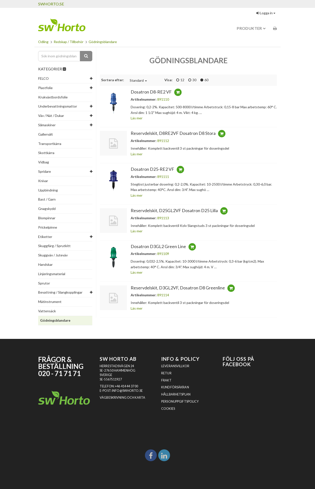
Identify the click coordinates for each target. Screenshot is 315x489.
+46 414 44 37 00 (126, 386)
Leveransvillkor (175, 366)
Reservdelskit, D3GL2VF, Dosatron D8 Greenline (178, 287)
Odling (43, 42)
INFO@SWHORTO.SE (127, 391)
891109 (163, 254)
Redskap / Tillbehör (68, 42)
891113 (163, 218)
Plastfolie (45, 88)
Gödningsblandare (103, 42)
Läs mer (136, 118)
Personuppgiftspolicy (180, 401)
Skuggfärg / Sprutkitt (54, 246)
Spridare (44, 171)
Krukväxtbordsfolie (53, 97)
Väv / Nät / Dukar (51, 115)
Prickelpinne (47, 227)
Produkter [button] (251, 28)
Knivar (43, 181)
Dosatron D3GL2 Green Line (158, 246)
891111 (163, 176)
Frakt (166, 380)
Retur (166, 373)
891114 (163, 295)
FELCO (43, 78)
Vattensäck (47, 311)
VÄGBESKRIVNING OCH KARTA (122, 397)
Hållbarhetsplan (175, 394)
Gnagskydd (47, 208)
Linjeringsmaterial (51, 274)
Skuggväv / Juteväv (53, 255)
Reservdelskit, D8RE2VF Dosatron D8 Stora (173, 133)
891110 (163, 99)
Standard (138, 80)
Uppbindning (48, 190)
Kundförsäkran (175, 387)
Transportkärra (49, 144)
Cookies (168, 408)
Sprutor (44, 283)
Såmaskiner (47, 125)
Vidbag (43, 162)
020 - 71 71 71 (59, 373)
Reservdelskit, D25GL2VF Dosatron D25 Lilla (174, 210)
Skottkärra (46, 153)
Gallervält (45, 134)
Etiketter (45, 237)
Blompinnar (46, 218)
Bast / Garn (47, 199)
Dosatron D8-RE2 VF (151, 92)
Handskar (45, 264)
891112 (163, 141)
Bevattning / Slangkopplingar (60, 292)
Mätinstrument (50, 302)
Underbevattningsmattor (57, 106)
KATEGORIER (52, 69)
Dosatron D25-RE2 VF (152, 169)
